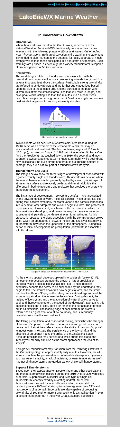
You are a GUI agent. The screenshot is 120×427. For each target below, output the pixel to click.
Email (105, 4)
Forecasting (72, 4)
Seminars (82, 4)
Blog (89, 4)
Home (51, 4)
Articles (60, 4)
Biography (98, 4)
